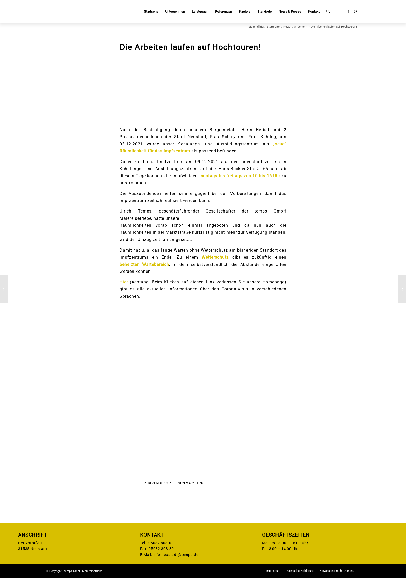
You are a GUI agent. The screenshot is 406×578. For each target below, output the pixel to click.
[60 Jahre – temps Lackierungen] (402, 289)
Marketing (195, 483)
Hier (124, 282)
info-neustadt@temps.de (175, 555)
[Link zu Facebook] (348, 11)
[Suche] (328, 11)
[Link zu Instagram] (356, 11)
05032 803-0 (159, 543)
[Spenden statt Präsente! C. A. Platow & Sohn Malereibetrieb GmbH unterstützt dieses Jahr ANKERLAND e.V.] (4, 289)
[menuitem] (151, 11)
